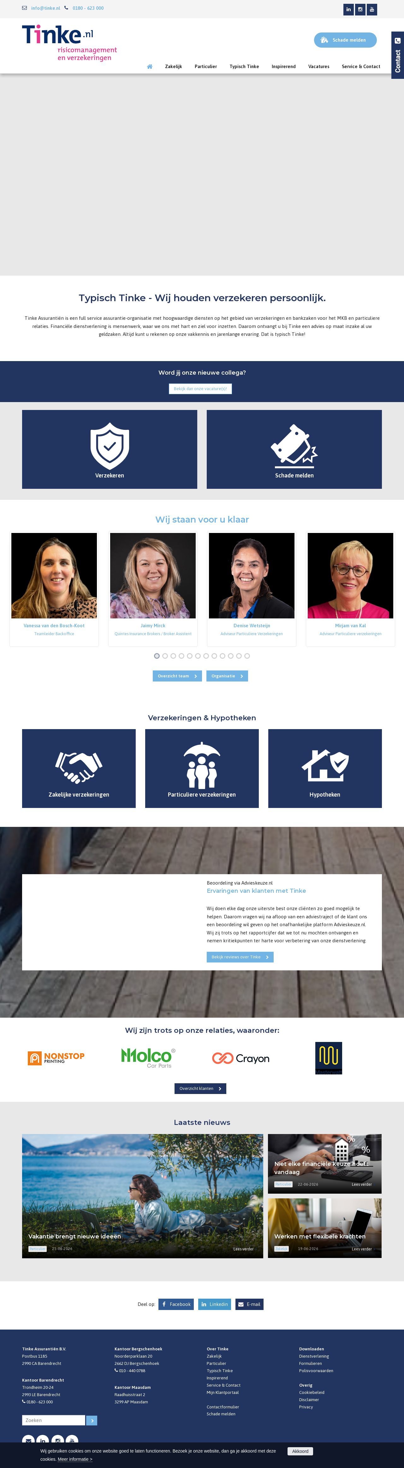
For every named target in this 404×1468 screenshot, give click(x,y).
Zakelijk (214, 1356)
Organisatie (223, 675)
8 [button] (215, 656)
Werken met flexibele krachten (320, 1236)
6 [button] (199, 656)
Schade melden (221, 1413)
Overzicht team (173, 675)
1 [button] (158, 656)
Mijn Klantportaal (223, 1392)
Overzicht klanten (196, 1088)
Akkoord (300, 1451)
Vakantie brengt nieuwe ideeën (74, 1236)
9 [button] (224, 656)
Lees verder (243, 1249)
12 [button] (248, 656)
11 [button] (240, 656)
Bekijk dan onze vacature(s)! (200, 388)
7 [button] (207, 656)
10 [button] (232, 656)
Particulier (216, 1363)
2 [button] (166, 656)
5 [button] (191, 656)
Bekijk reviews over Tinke (236, 956)
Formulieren (310, 1363)
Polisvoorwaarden (316, 1370)
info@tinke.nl (45, 8)
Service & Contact (224, 1385)
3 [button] (174, 656)
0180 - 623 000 (88, 8)
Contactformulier (223, 1406)
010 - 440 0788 (132, 1370)
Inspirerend (217, 1377)
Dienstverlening (314, 1356)
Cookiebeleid (311, 1392)
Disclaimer (309, 1399)
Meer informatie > (75, 1459)
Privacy (306, 1406)
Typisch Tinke (220, 1370)
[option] (54, 589)
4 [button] (182, 656)
